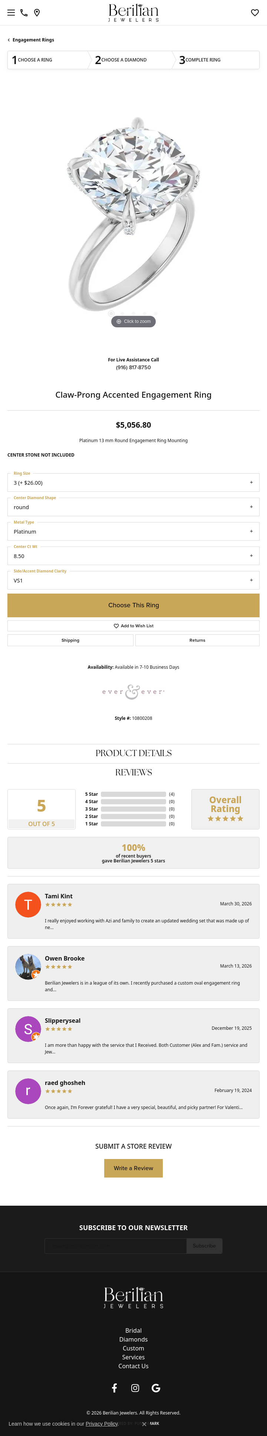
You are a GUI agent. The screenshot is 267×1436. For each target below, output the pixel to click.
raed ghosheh (65, 1083)
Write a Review (133, 1168)
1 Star (91, 824)
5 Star (91, 794)
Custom (133, 1348)
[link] (24, 12)
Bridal (133, 1330)
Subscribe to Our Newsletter (133, 1228)
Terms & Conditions (124, 1400)
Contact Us (133, 1366)
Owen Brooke (65, 958)
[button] (255, 12)
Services (133, 1357)
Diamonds (133, 1339)
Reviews (133, 773)
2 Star (91, 816)
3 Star (91, 809)
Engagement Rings (33, 40)
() (172, 794)
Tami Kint (59, 896)
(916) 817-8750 (133, 367)
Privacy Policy (93, 1400)
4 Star (91, 801)
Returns (197, 640)
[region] (133, 219)
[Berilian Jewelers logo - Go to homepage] (134, 13)
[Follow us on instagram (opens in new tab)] (135, 1388)
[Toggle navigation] (9, 12)
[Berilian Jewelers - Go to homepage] (133, 1297)
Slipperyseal (62, 1020)
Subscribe (204, 1246)
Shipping (70, 640)
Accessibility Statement (164, 1400)
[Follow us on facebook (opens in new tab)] (114, 1388)
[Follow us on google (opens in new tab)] (155, 1388)
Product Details (134, 753)
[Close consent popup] (144, 1424)
